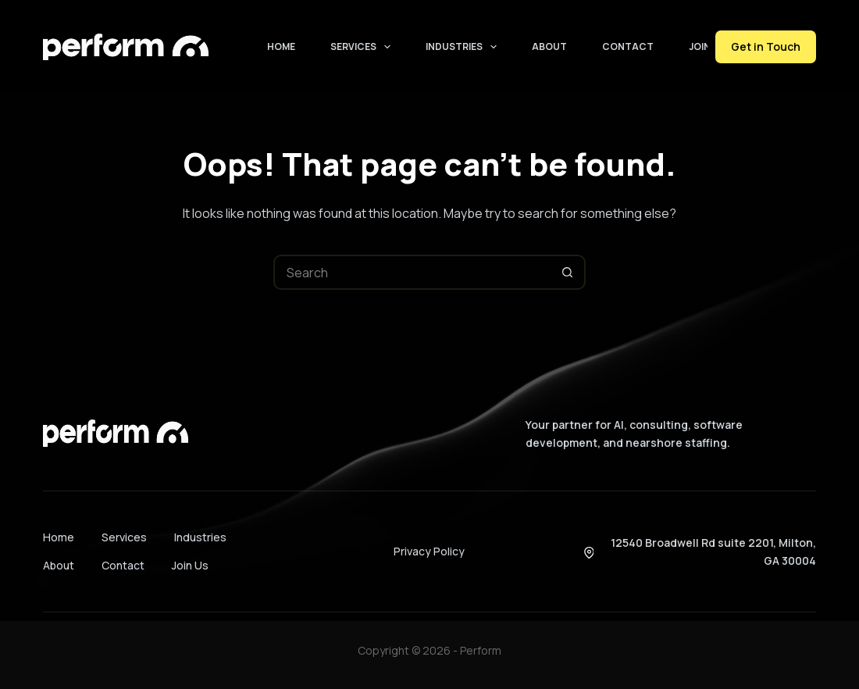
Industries (464, 46)
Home (281, 46)
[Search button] (568, 272)
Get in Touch (765, 46)
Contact (628, 46)
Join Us (707, 46)
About (549, 46)
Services (363, 46)
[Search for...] (412, 272)
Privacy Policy (429, 551)
